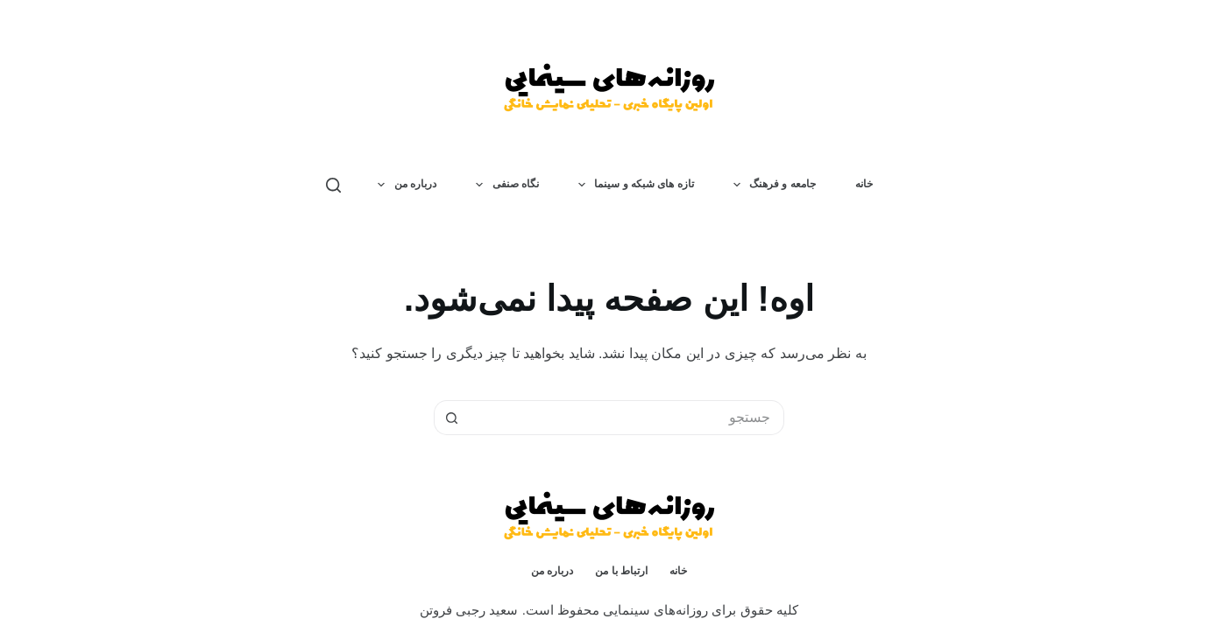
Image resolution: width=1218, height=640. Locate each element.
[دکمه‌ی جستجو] (451, 417)
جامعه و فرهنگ (771, 184)
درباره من (403, 184)
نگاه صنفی (504, 184)
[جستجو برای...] (626, 417)
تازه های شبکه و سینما (632, 184)
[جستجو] (333, 185)
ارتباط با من (621, 571)
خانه (864, 184)
